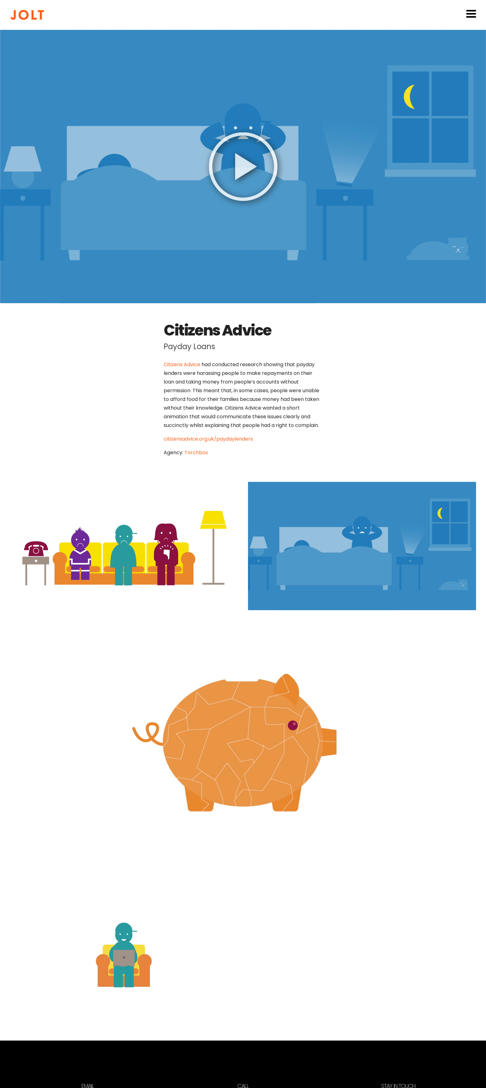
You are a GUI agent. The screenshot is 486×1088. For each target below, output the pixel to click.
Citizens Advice (182, 364)
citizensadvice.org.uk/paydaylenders (208, 438)
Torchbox (196, 452)
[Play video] (243, 166)
